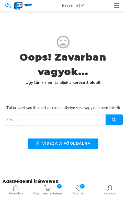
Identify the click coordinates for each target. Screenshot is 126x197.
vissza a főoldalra (63, 143)
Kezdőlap (15, 190)
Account (110, 190)
